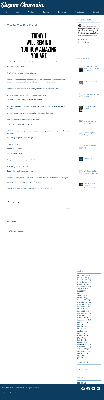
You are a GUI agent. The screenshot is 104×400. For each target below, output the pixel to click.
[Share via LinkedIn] (19, 202)
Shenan (22, 5)
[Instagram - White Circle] (88, 388)
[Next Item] (97, 30)
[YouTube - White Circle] (98, 388)
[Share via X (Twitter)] (13, 202)
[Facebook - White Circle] (83, 388)
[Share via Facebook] (8, 202)
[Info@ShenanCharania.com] (10, 393)
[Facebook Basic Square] (78, 383)
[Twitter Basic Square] (82, 383)
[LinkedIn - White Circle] (93, 388)
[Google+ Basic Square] (85, 383)
